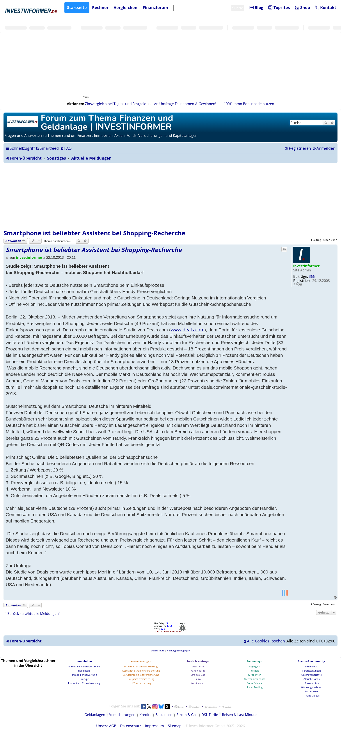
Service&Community (311, 661)
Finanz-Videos (312, 695)
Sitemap (174, 725)
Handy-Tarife (197, 670)
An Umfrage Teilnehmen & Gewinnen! (185, 103)
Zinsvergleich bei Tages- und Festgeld (115, 103)
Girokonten (254, 674)
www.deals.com (187, 330)
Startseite (77, 7)
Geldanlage (254, 661)
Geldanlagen (94, 714)
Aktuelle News (312, 679)
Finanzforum (155, 7)
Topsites (279, 7)
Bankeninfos (311, 683)
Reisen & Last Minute (239, 714)
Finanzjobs (311, 666)
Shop (302, 7)
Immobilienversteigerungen (84, 666)
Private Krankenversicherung (141, 666)
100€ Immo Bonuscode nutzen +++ (252, 103)
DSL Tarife (209, 714)
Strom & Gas (198, 674)
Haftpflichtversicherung (141, 679)
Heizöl (197, 679)
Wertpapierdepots (254, 679)
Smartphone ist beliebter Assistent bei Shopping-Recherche (94, 233)
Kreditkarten (198, 683)
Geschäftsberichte (311, 674)
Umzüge (84, 679)
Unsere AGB (106, 725)
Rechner (100, 7)
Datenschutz (130, 725)
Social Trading (255, 687)
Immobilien (84, 661)
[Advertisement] (170, 196)
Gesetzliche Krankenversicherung (141, 670)
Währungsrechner (311, 687)
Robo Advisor (254, 683)
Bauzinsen (84, 670)
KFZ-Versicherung (141, 683)
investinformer (306, 266)
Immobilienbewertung (84, 674)
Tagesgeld (254, 666)
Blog (256, 7)
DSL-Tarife (198, 666)
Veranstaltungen (311, 670)
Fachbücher (311, 691)
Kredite (145, 714)
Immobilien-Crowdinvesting (84, 683)
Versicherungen (141, 661)
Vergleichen (125, 7)
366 (312, 276)
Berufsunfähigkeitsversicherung (141, 674)
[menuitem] (47, 148)
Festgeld (254, 670)
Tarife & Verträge (198, 661)
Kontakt (325, 7)
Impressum (154, 725)
